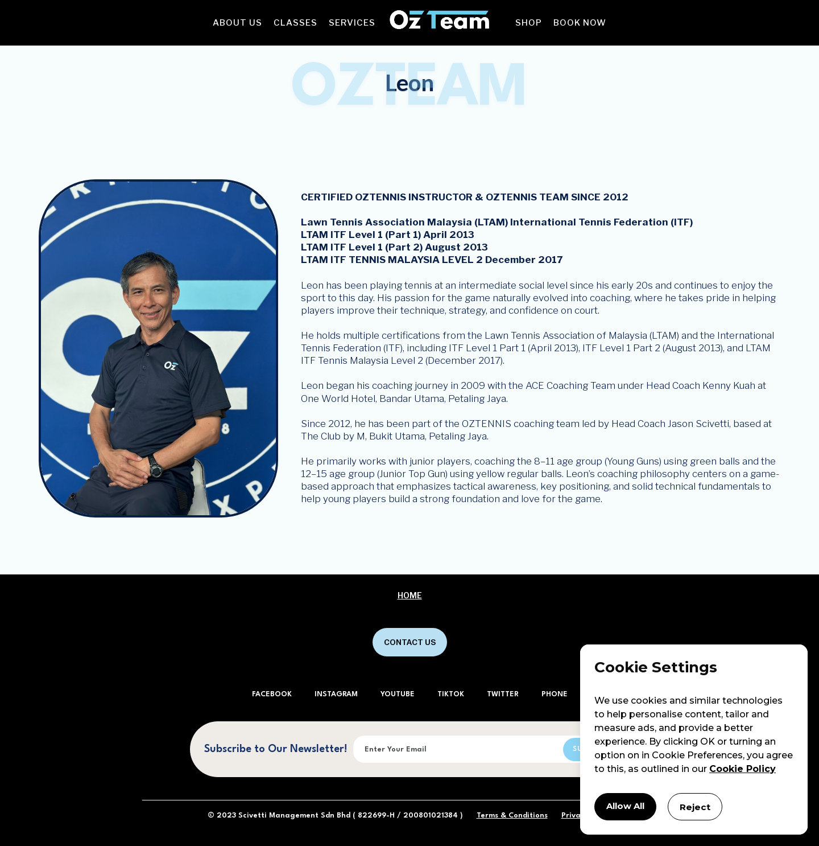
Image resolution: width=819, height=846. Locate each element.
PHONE (554, 694)
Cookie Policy (742, 767)
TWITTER (503, 694)
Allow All (627, 805)
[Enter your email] (484, 749)
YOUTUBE (397, 694)
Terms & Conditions (512, 815)
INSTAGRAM (336, 694)
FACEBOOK (272, 694)
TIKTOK (450, 694)
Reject (699, 805)
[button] (237, 22)
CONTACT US (410, 642)
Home (410, 595)
